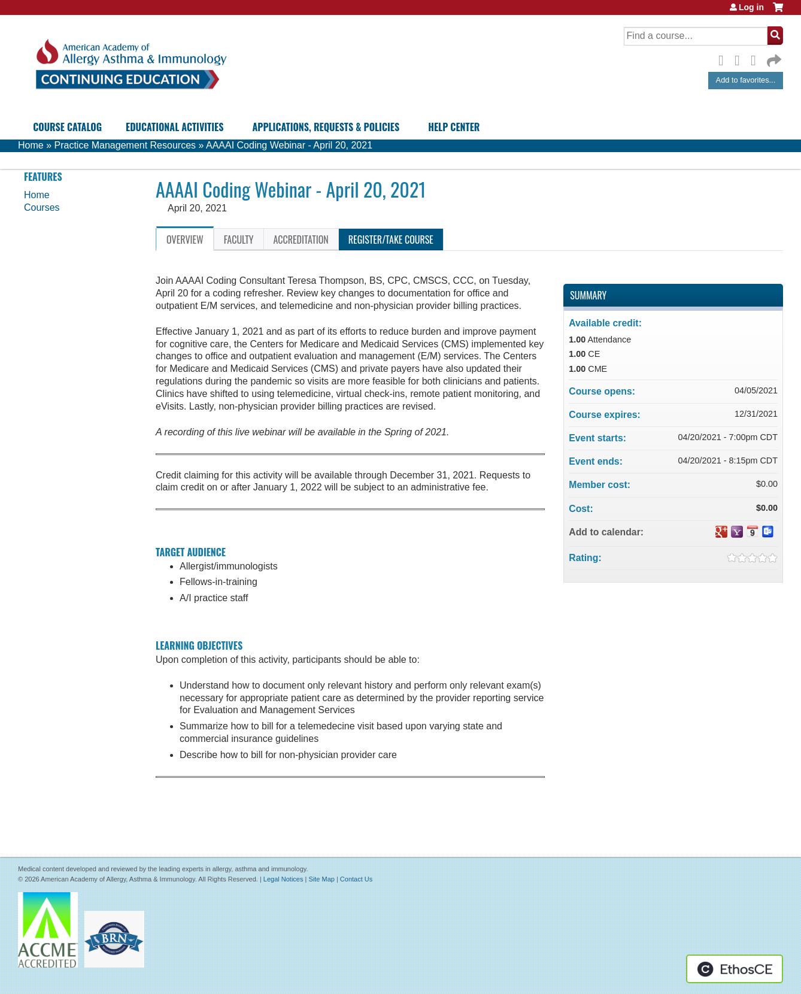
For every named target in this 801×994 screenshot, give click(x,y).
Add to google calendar (721, 532)
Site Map (321, 879)
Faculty (239, 239)
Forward (773, 57)
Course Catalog (67, 127)
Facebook (724, 58)
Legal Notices (283, 879)
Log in (751, 7)
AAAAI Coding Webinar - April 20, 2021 (289, 145)
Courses (42, 207)
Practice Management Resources (125, 145)
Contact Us (356, 879)
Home (31, 145)
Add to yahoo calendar (737, 532)
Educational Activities (174, 127)
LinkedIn (757, 58)
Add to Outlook (768, 532)
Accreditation (301, 239)
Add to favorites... (746, 79)
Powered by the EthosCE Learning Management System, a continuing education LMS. (734, 968)
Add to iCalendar (752, 531)
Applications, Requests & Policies (325, 127)
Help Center (454, 127)
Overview (185, 239)
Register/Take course (390, 239)
